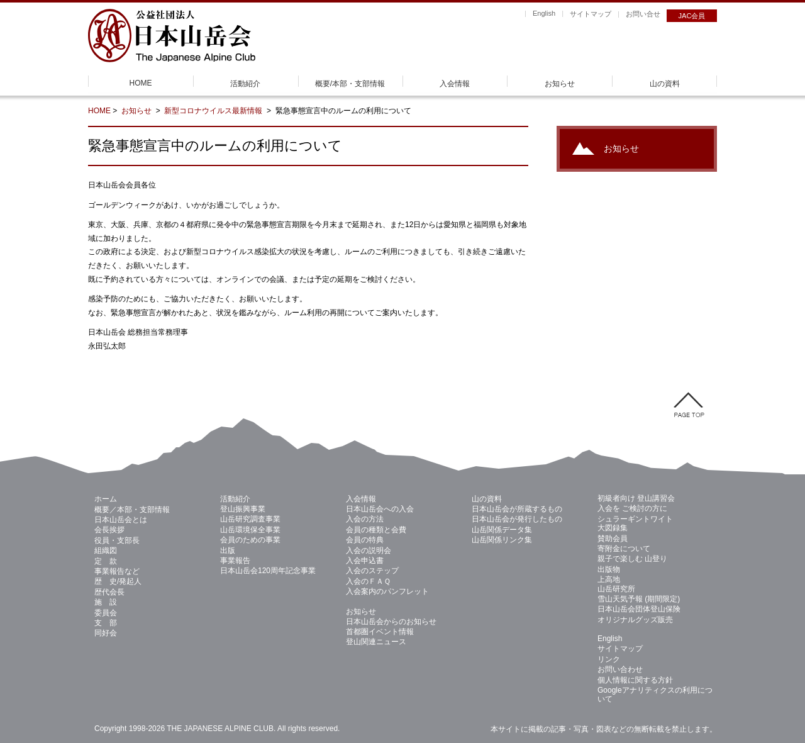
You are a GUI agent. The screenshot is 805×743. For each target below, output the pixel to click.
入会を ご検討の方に (632, 508)
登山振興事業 (242, 509)
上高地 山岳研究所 (616, 584)
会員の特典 (365, 539)
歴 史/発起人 (118, 581)
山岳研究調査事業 (250, 519)
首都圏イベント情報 (380, 631)
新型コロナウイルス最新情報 (214, 110)
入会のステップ (372, 570)
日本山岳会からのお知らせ (391, 621)
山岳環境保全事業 (250, 529)
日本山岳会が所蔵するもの (517, 509)
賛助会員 (612, 538)
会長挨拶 (109, 529)
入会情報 (455, 83)
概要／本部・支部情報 (132, 509)
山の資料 (665, 83)
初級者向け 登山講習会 (636, 498)
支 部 (105, 622)
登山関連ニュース (376, 641)
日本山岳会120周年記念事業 (268, 570)
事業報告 (235, 560)
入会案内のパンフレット (387, 591)
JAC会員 (692, 16)
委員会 (105, 612)
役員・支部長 (117, 540)
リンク (608, 659)
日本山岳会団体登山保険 (638, 609)
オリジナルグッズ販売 (635, 619)
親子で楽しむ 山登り (632, 558)
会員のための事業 (250, 539)
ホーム (105, 498)
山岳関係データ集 (502, 529)
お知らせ (560, 83)
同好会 (105, 632)
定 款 (105, 561)
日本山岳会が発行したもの (517, 519)
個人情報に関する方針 (635, 680)
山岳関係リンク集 (502, 539)
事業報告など (117, 571)
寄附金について (623, 548)
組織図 (105, 550)
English (544, 13)
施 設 (105, 602)
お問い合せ (643, 14)
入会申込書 (365, 560)
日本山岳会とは (120, 519)
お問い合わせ (620, 669)
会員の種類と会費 (376, 529)
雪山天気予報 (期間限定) (638, 599)
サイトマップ (590, 14)
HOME (141, 83)
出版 (227, 550)
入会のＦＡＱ (368, 581)
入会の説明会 (368, 550)
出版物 (608, 569)
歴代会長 (109, 592)
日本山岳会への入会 (380, 509)
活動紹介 (245, 83)
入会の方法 (365, 519)
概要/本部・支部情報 (350, 83)
